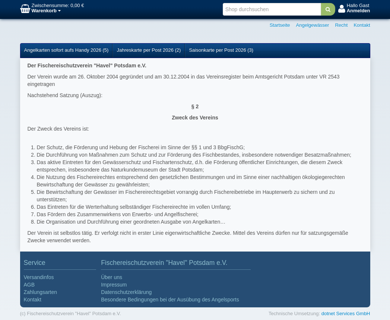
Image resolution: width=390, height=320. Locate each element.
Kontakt (361, 25)
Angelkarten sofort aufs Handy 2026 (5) (66, 50)
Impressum (114, 285)
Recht (341, 25)
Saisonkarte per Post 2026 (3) (221, 50)
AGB (29, 285)
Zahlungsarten (40, 292)
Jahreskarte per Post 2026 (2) (149, 50)
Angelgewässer (312, 25)
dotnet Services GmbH (345, 313)
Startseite (280, 25)
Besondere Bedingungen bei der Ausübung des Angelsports (170, 300)
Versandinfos (39, 277)
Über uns (111, 277)
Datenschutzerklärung (126, 292)
